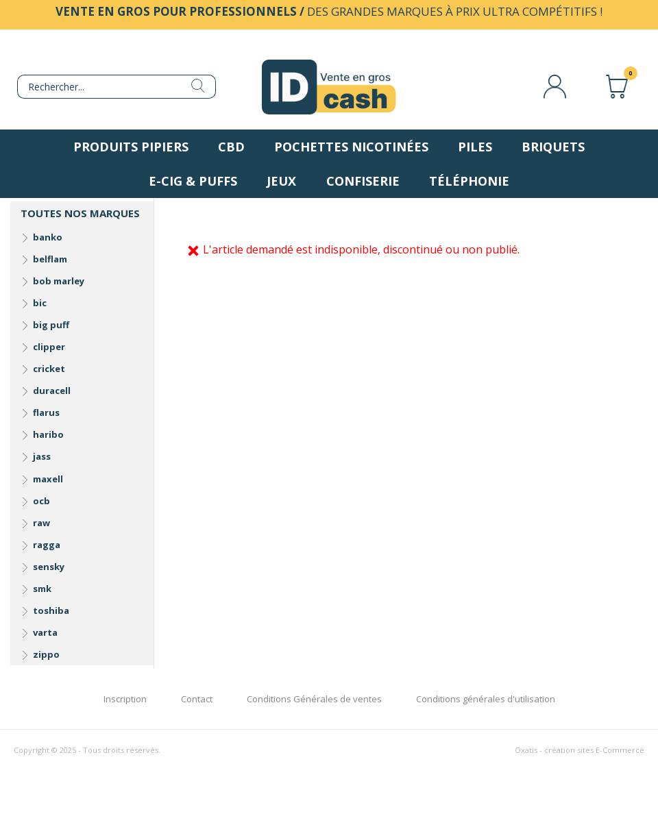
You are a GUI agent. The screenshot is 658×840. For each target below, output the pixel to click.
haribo (48, 434)
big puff (51, 325)
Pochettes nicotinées (351, 146)
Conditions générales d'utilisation (485, 699)
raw (41, 523)
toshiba (51, 610)
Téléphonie (469, 181)
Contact (196, 699)
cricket (49, 368)
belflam (50, 259)
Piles (475, 146)
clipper (49, 347)
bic (40, 303)
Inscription (125, 699)
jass (42, 456)
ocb (41, 501)
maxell (48, 479)
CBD (231, 146)
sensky (48, 566)
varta (45, 632)
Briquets (553, 146)
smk (42, 588)
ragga (46, 545)
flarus (46, 412)
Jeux (281, 181)
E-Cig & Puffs (193, 181)
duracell (52, 390)
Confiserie (363, 181)
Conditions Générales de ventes (314, 699)
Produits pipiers (130, 146)
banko (47, 237)
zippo (46, 654)
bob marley (58, 281)
